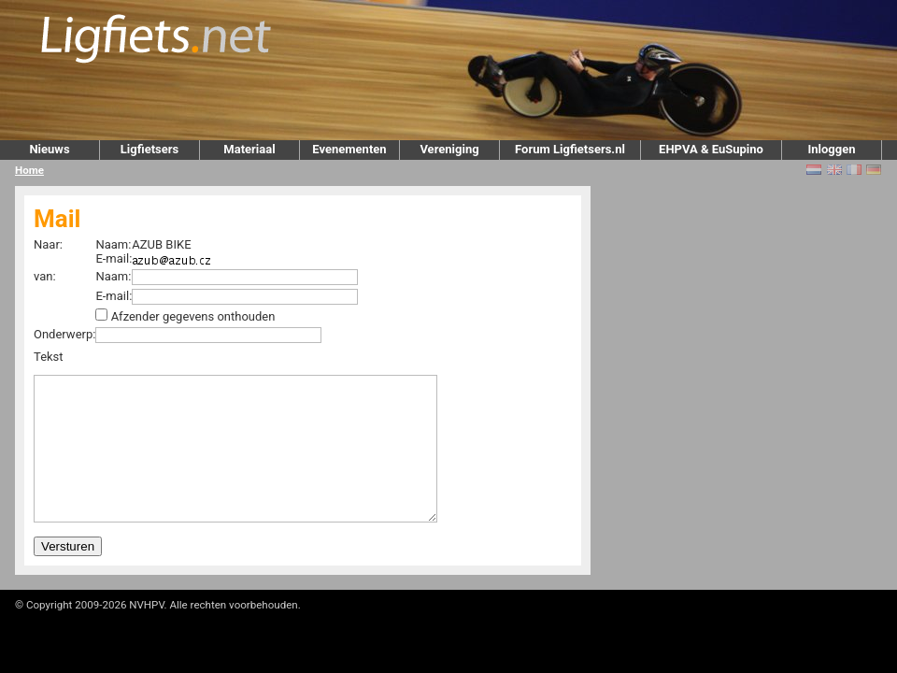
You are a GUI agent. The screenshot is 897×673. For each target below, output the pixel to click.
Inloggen (831, 149)
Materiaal (249, 149)
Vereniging (449, 149)
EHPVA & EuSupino (711, 149)
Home (29, 170)
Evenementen (349, 149)
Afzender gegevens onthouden (193, 316)
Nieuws (49, 149)
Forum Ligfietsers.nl (570, 149)
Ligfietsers (149, 149)
